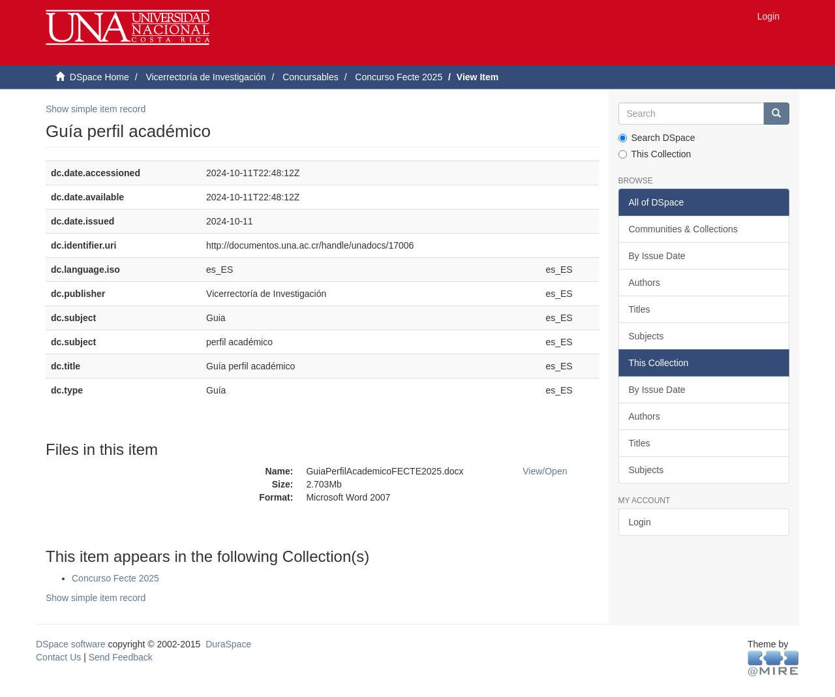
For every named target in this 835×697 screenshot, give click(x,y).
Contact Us (58, 657)
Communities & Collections (683, 229)
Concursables (310, 77)
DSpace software (71, 644)
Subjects (646, 336)
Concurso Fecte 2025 (398, 77)
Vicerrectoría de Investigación (205, 77)
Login (640, 522)
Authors (644, 282)
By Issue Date (657, 256)
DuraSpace (228, 644)
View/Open (545, 471)
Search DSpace (656, 137)
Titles (639, 309)
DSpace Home (99, 77)
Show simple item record (95, 109)
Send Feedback (121, 657)
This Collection (654, 154)
